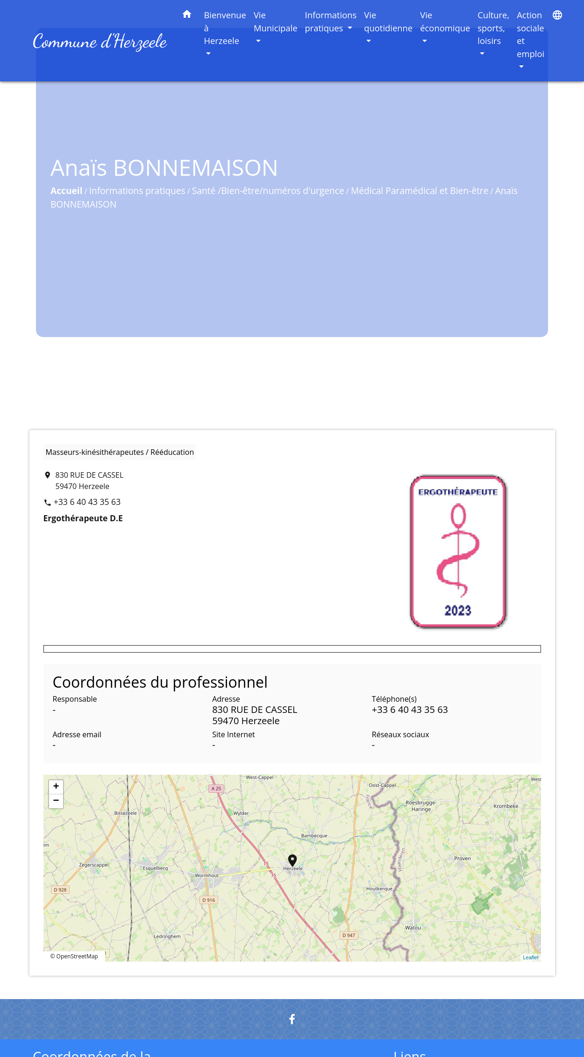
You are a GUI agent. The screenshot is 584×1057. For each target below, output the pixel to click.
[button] (187, 16)
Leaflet (530, 957)
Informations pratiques (130, 194)
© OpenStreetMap (74, 956)
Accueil (60, 194)
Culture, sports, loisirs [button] (493, 27)
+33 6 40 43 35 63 (87, 501)
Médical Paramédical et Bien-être (413, 194)
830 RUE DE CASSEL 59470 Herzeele (90, 480)
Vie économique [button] (445, 21)
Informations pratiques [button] (331, 21)
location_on (288, 856)
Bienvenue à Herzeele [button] (225, 27)
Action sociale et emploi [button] (530, 34)
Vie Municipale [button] (276, 21)
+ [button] (56, 787)
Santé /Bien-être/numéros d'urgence (261, 194)
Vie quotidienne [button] (388, 21)
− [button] (56, 801)
